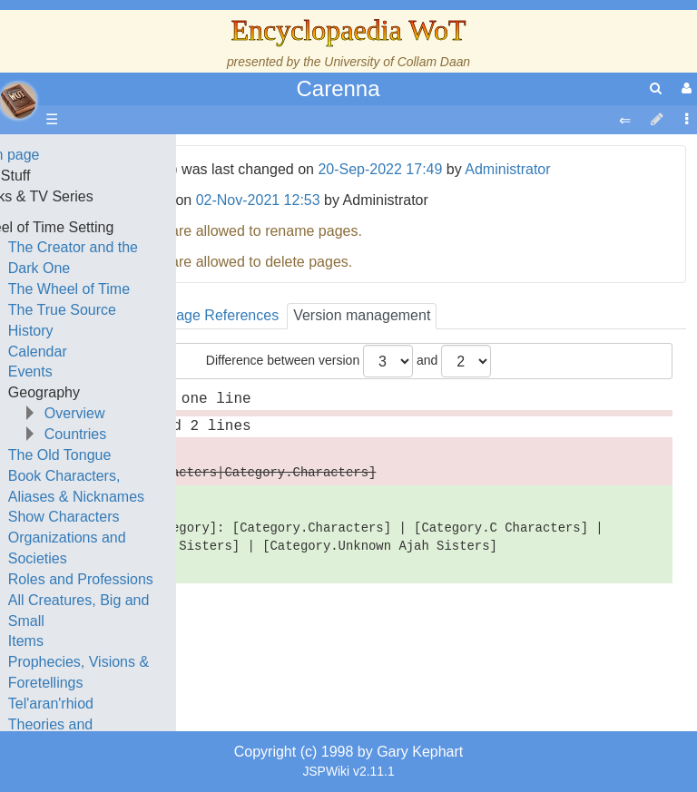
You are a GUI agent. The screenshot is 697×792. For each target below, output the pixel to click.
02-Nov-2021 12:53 (258, 200)
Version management (361, 315)
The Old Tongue (138, 455)
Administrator (507, 169)
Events (108, 371)
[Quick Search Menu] (656, 88)
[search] (656, 88)
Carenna (337, 88)
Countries (153, 434)
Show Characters (142, 516)
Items (104, 641)
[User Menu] (684, 88)
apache (18, 101)
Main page (84, 154)
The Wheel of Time (147, 289)
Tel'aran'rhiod (129, 703)
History (109, 330)
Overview (153, 413)
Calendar (115, 351)
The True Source (140, 310)
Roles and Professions (158, 579)
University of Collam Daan (397, 61)
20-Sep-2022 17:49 (380, 169)
